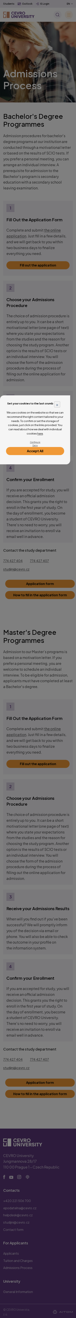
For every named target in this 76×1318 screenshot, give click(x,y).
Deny (35, 445)
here (40, 433)
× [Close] (57, 404)
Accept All (35, 451)
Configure (35, 442)
